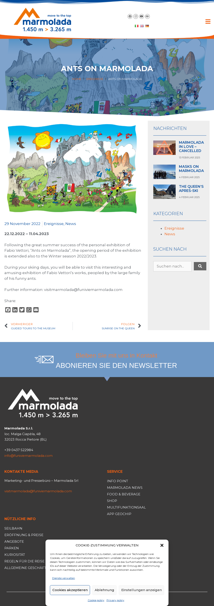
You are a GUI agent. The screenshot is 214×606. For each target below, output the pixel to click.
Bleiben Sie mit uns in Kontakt (116, 355)
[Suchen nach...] (172, 266)
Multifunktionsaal (126, 507)
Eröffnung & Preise (23, 535)
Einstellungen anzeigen (141, 590)
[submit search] (200, 266)
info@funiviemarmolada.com (28, 456)
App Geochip (119, 514)
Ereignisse (94, 79)
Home (76, 79)
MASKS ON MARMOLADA (191, 169)
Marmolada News (125, 488)
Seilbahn (13, 528)
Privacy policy (115, 600)
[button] (162, 545)
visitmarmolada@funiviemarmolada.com (38, 491)
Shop (112, 501)
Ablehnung (104, 590)
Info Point (117, 481)
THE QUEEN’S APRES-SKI (191, 188)
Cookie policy (96, 600)
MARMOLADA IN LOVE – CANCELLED (191, 146)
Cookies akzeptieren (70, 590)
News (70, 223)
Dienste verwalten (63, 578)
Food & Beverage (123, 494)
